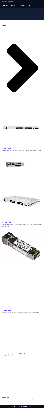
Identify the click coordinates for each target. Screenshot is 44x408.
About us (7, 5)
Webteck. (19, 406)
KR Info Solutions (8, 2)
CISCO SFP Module (7, 267)
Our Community (23, 5)
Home (4, 5)
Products (12, 5)
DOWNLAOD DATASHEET (6, 226)
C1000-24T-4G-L (6, 148)
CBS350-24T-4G (6, 222)
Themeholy (29, 406)
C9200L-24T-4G (6, 179)
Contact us (29, 5)
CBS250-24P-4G (6, 310)
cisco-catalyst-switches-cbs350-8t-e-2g (14, 354)
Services (17, 5)
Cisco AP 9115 (5, 397)
